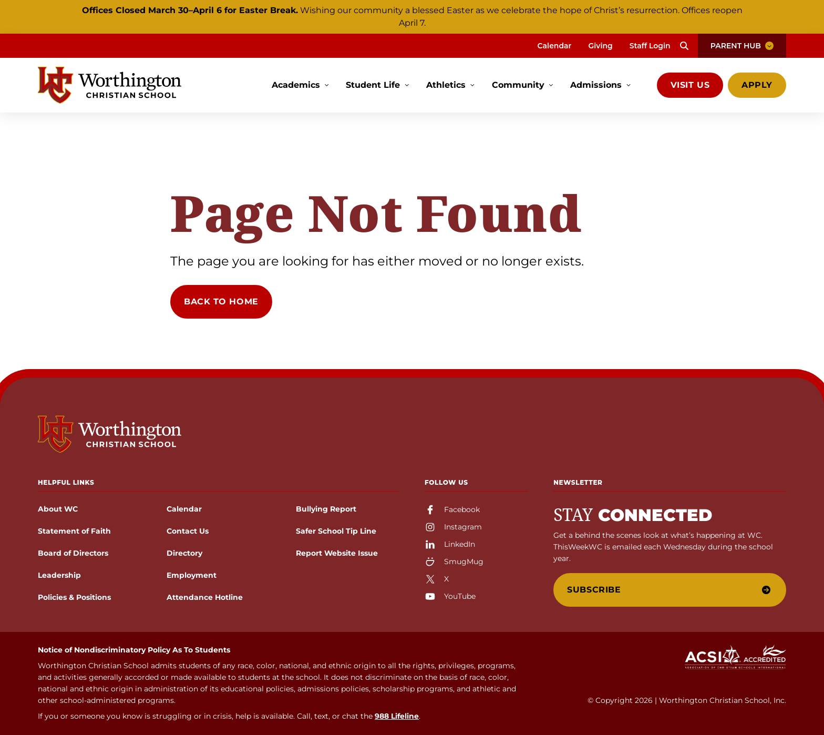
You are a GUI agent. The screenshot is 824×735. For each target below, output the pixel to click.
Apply (756, 85)
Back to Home (221, 302)
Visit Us (690, 85)
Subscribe (668, 590)
